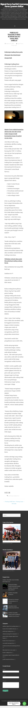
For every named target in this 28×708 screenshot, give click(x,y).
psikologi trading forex (13, 495)
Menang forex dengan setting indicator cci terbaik (13, 601)
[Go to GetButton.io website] (24, 706)
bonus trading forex (7, 652)
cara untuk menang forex (8, 643)
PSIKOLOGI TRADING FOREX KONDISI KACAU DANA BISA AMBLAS (14, 37)
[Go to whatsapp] (24, 703)
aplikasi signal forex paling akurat (11, 626)
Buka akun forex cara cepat (9, 650)
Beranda (14, 503)
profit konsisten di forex (8, 659)
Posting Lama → (20, 501)
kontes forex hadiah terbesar (9, 628)
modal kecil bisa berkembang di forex (11, 645)
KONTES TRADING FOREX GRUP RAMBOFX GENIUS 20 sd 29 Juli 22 (14, 614)
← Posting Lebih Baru (9, 501)
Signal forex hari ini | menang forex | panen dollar (14, 5)
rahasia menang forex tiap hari (10, 634)
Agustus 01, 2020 (10, 43)
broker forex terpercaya (8, 640)
